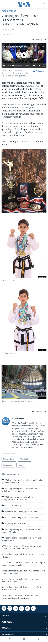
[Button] (36, 39)
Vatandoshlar (9, 11)
